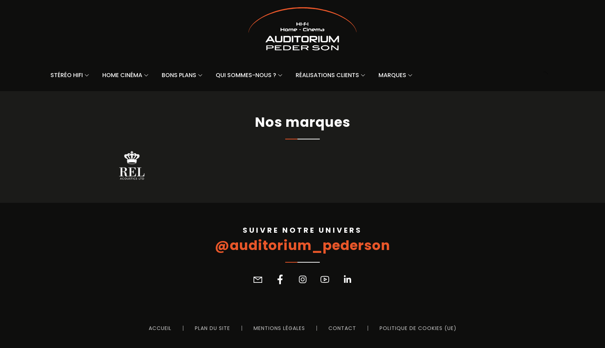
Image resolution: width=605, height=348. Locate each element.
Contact (342, 328)
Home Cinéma (122, 75)
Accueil (160, 328)
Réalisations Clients (327, 75)
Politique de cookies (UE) (418, 328)
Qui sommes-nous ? (246, 75)
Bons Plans (179, 75)
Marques (392, 75)
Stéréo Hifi (66, 75)
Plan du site (212, 328)
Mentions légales (279, 328)
